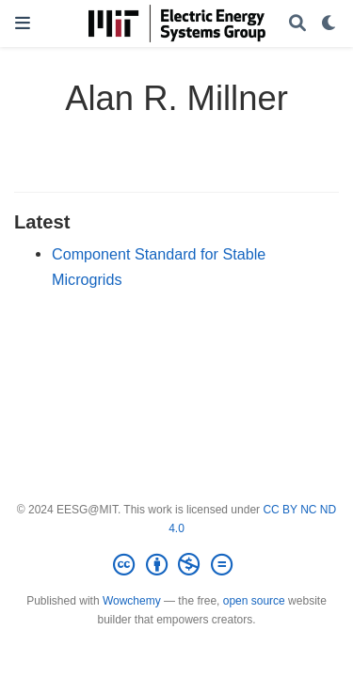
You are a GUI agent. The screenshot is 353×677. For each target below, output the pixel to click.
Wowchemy (132, 600)
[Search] (297, 24)
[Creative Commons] (176, 565)
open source (254, 600)
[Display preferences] (329, 24)
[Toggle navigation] (22, 23)
